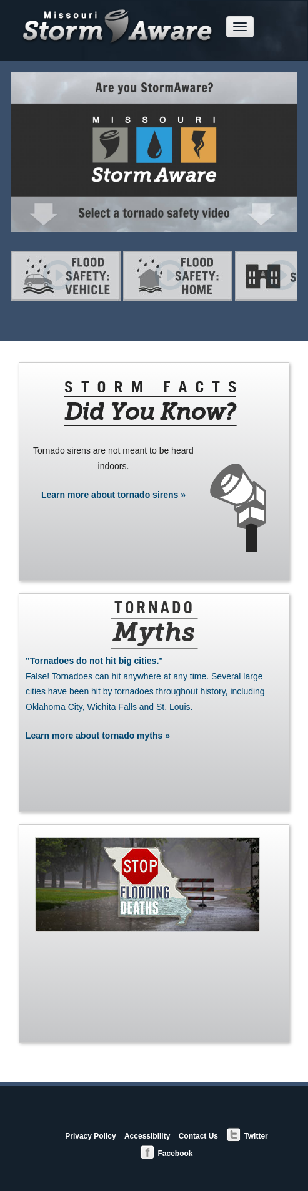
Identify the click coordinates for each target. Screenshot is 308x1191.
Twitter (246, 1135)
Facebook (166, 1152)
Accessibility (147, 1136)
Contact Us (198, 1136)
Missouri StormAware (118, 18)
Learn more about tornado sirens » (113, 495)
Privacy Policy (90, 1136)
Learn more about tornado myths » (154, 697)
